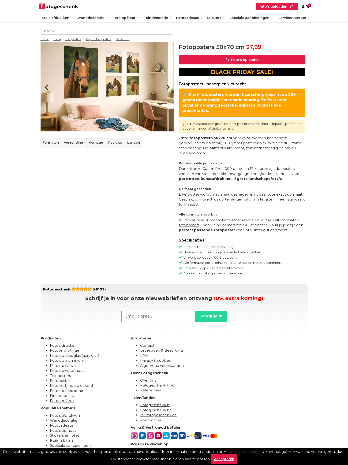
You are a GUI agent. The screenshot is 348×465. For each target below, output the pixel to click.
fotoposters (189, 225)
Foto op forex (62, 400)
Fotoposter (60, 380)
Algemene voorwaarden (162, 365)
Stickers (216, 18)
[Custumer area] (303, 6)
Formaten (51, 142)
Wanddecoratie (92, 18)
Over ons (148, 380)
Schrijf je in (210, 316)
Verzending (73, 142)
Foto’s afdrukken (65, 415)
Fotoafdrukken (63, 345)
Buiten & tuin (61, 440)
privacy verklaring (244, 451)
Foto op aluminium (67, 360)
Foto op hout (125, 18)
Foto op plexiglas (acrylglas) (74, 355)
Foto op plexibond (66, 390)
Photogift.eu (151, 420)
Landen (133, 142)
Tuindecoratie (158, 18)
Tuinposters (60, 375)
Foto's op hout (63, 430)
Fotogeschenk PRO (157, 385)
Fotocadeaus (189, 18)
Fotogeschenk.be (156, 410)
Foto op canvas (63, 365)
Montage (95, 142)
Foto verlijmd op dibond (71, 385)
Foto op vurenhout (67, 370)
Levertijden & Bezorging (161, 350)
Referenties (150, 390)
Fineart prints (62, 395)
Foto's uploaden (242, 60)
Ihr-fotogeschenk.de (158, 415)
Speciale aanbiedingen (251, 18)
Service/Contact (294, 18)
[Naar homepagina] (58, 6)
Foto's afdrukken (56, 18)
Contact (147, 345)
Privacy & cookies (155, 360)
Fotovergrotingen (66, 350)
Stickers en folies (64, 435)
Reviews (115, 142)
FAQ (144, 355)
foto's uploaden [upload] (276, 6)
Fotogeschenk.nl (155, 405)
